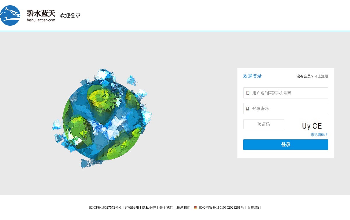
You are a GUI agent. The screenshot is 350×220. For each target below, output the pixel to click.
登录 (285, 144)
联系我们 (183, 207)
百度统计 (254, 207)
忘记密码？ (319, 134)
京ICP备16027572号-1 (105, 207)
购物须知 (132, 207)
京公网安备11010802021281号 (219, 207)
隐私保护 (149, 207)
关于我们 (166, 207)
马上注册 (321, 76)
